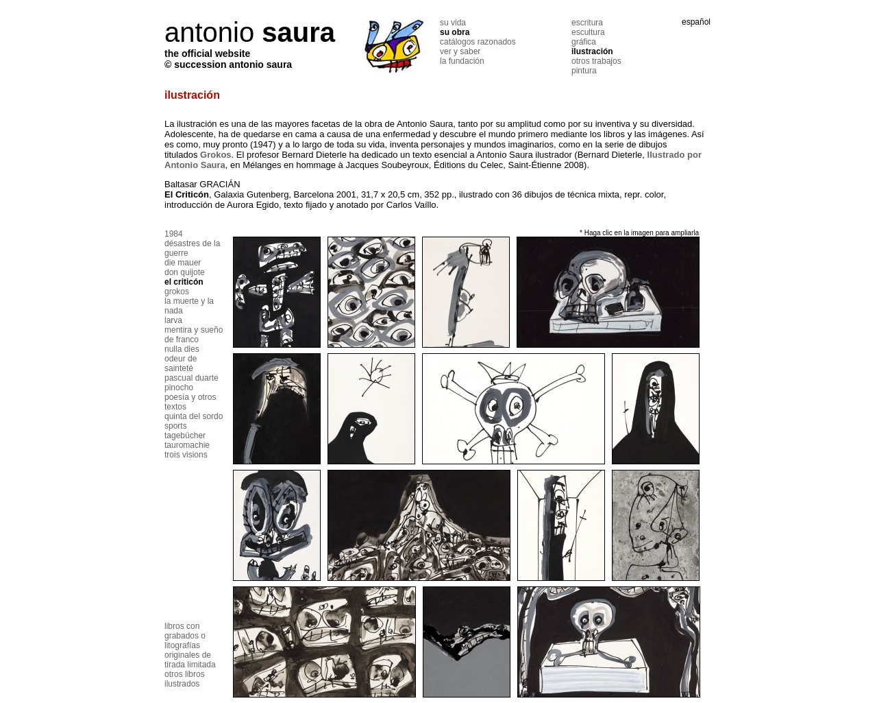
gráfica (583, 42)
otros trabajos (596, 61)
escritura (587, 22)
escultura (588, 32)
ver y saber (460, 51)
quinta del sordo (193, 416)
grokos (176, 291)
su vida (453, 22)
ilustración (592, 51)
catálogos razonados (478, 42)
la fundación (462, 61)
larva (173, 320)
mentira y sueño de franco (193, 334)
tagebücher (185, 435)
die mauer (182, 262)
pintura (584, 70)
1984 (173, 234)
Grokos (216, 155)
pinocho (178, 387)
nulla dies (181, 349)
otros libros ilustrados (184, 679)
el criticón (183, 282)
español (696, 22)
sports (175, 426)
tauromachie (187, 445)
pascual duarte (191, 378)
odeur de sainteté (180, 363)
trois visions (186, 455)
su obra (454, 32)
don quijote (184, 272)
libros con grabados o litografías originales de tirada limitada (190, 645)
